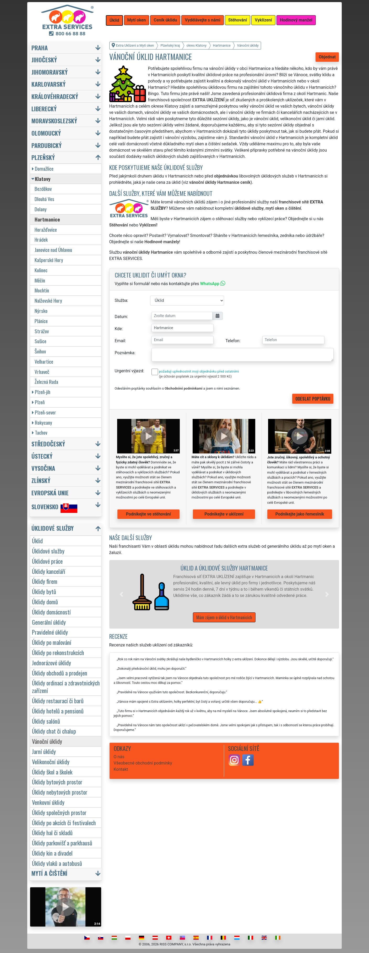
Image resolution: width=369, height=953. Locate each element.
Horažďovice (46, 229)
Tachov (39, 432)
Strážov (42, 331)
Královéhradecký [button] (54, 96)
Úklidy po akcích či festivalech (64, 822)
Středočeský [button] (48, 443)
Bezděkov (43, 188)
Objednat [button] (327, 56)
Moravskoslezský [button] (54, 120)
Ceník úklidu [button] (165, 20)
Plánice (41, 321)
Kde (118, 328)
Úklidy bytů (44, 591)
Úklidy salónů (46, 721)
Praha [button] (39, 47)
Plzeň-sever (44, 412)
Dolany (41, 209)
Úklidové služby (48, 550)
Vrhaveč (42, 371)
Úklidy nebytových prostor (59, 792)
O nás (119, 756)
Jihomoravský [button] (49, 72)
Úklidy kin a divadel (52, 853)
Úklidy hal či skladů (52, 832)
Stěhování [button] (237, 20)
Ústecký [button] (41, 456)
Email (120, 340)
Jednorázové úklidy (51, 662)
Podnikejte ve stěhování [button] (148, 514)
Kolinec (41, 270)
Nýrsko (41, 310)
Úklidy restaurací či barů (58, 700)
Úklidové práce (47, 561)
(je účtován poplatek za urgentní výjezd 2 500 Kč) (195, 376)
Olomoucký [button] (46, 133)
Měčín (40, 280)
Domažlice (42, 168)
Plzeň (38, 402)
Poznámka (124, 352)
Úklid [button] (114, 20)
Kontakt (121, 769)
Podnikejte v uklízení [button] (223, 514)
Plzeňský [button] (43, 157)
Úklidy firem (44, 581)
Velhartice (44, 361)
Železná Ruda (46, 381)
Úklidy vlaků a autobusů (57, 863)
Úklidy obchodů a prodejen (59, 672)
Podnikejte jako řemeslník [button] (299, 514)
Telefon (232, 340)
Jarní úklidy (44, 751)
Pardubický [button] (46, 145)
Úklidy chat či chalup (54, 731)
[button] (121, 594)
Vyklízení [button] (263, 20)
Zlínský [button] (40, 480)
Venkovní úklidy (48, 802)
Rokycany (42, 422)
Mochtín (42, 290)
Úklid (37, 540)
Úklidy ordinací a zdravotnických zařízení (66, 686)
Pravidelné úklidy (50, 632)
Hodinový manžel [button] (296, 20)
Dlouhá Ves (44, 199)
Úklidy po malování (51, 642)
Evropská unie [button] (50, 492)
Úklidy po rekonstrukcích (58, 652)
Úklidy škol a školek (52, 771)
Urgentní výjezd (129, 370)
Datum (121, 316)
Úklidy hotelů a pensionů (58, 710)
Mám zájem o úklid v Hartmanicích (224, 617)
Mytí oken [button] (136, 20)
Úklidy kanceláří (48, 571)
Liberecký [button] (44, 108)
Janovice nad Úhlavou (53, 249)
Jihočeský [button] (44, 59)
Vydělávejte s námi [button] (202, 20)
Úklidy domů (45, 601)
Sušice (40, 341)
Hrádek (41, 239)
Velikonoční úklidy (50, 761)
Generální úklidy (49, 622)
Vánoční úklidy (47, 741)
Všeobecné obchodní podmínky (143, 763)
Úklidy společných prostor (59, 812)
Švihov (40, 351)
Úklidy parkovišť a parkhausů (62, 842)
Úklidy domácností (51, 611)
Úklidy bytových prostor (57, 781)
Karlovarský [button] (48, 84)
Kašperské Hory (49, 260)
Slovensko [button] (54, 506)
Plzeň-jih (41, 392)
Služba (121, 300)
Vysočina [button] (43, 468)
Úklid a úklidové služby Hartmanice (224, 567)
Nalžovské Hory (48, 300)
